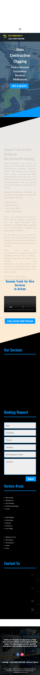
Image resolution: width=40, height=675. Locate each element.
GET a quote (19, 85)
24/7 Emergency (15, 36)
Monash (8, 523)
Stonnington (10, 543)
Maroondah (9, 497)
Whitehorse (10, 500)
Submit (31, 478)
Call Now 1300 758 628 (20, 321)
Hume (7, 545)
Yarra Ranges (10, 503)
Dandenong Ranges (12, 506)
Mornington (9, 540)
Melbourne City (11, 537)
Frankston (9, 526)
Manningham (10, 517)
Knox (7, 548)
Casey (8, 509)
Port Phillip (9, 528)
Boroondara (9, 520)
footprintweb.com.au (20, 672)
